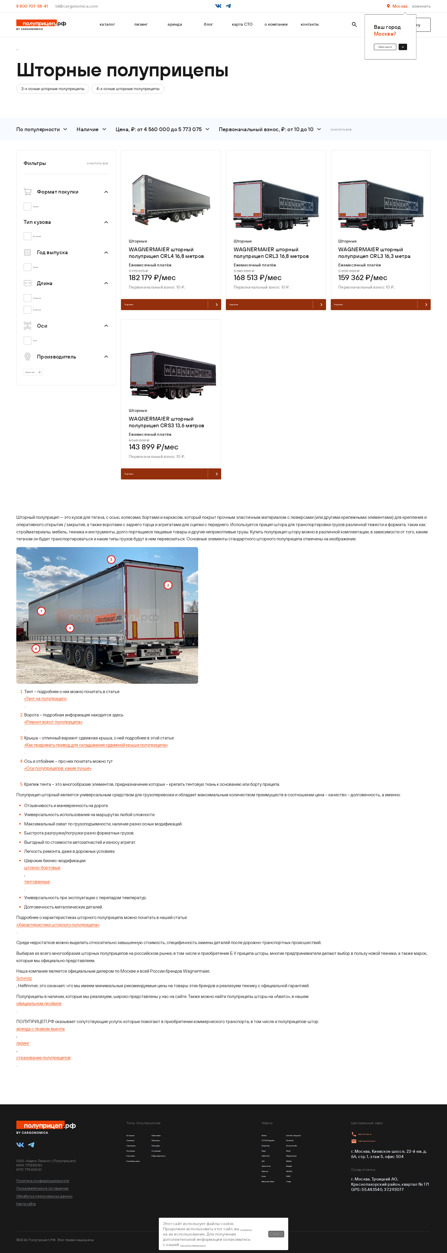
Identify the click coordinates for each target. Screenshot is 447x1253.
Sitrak (271, 1158)
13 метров (44, 301)
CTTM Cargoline (238, 1142)
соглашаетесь (244, 1229)
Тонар (271, 1206)
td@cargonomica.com (76, 6)
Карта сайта (26, 1200)
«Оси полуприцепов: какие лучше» (57, 784)
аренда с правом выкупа (40, 1045)
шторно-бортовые (42, 883)
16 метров (44, 313)
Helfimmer (233, 1166)
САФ (39, 344)
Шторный (44, 239)
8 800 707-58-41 (32, 6)
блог (208, 24)
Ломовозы (181, 1142)
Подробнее (171, 312)
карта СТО (242, 24)
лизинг (141, 24)
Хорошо (348, 1232)
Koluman (231, 1190)
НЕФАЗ (272, 1190)
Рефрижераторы (187, 1166)
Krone (228, 1198)
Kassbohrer (234, 1182)
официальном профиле (38, 1019)
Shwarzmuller (279, 1150)
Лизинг (42, 210)
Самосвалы (183, 1134)
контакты (310, 24)
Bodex (229, 1134)
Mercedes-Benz (238, 1206)
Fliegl (228, 1158)
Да (397, 44)
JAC (226, 1174)
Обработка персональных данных (44, 1193)
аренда (175, 24)
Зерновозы (137, 1150)
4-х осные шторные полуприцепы (127, 92)
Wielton (273, 1174)
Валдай (273, 1182)
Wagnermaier (41, 378)
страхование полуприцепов (43, 1073)
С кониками (183, 1158)
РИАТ (271, 1198)
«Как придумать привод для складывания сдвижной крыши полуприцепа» (96, 761)
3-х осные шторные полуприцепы (52, 92)
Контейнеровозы (143, 1174)
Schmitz (24, 994)
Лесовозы (136, 1142)
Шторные (135, 1134)
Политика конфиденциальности (42, 1178)
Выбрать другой (359, 44)
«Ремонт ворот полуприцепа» (53, 738)
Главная (22, 51)
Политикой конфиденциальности (240, 1234)
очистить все (341, 133)
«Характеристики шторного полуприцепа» (57, 940)
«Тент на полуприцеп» (45, 714)
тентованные (37, 897)
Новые (41, 270)
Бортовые (136, 1166)
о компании (276, 24)
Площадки (181, 1150)
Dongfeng (232, 1150)
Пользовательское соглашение (42, 1185)
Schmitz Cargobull (283, 1134)
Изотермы (136, 1158)
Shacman (275, 1142)
